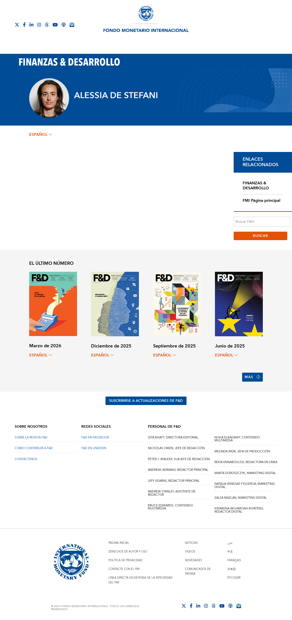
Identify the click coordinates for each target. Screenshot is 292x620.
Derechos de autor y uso (127, 551)
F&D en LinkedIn (93, 448)
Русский (233, 577)
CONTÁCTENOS (26, 459)
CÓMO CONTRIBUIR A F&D (34, 448)
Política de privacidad (125, 560)
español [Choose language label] (40, 134)
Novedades (193, 560)
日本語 (231, 569)
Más (252, 377)
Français (234, 560)
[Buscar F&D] (262, 222)
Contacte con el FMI (124, 569)
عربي (229, 543)
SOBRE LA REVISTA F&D (31, 437)
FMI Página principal (261, 200)
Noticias (191, 543)
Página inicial (118, 543)
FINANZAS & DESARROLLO (256, 186)
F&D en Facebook (95, 437)
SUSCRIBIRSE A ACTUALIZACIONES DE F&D (146, 401)
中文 (230, 551)
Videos (190, 551)
